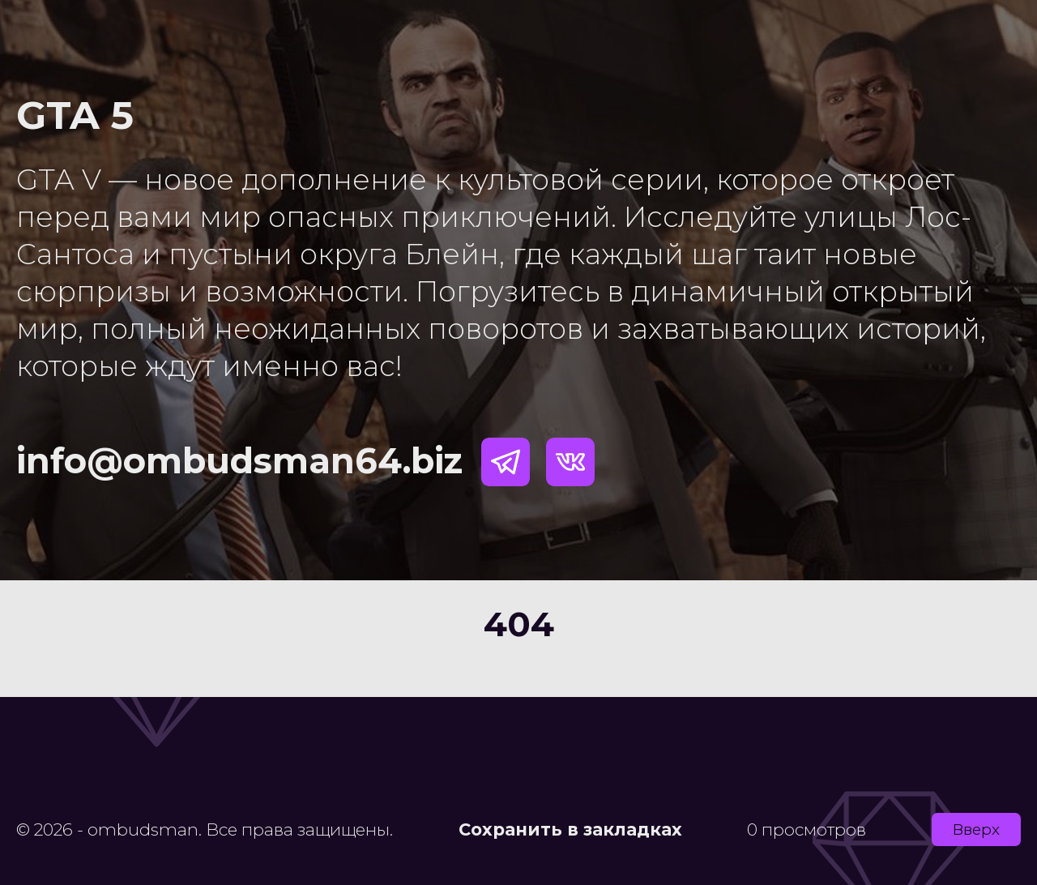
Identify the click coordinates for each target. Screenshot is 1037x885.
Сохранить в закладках (570, 829)
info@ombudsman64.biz (239, 460)
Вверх (976, 829)
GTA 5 (75, 115)
